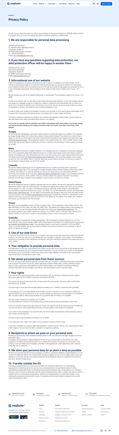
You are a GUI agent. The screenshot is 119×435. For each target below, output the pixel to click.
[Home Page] (14, 3)
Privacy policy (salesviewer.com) (18, 192)
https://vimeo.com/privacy (65, 209)
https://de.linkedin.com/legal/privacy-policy (51, 174)
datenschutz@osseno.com (21, 76)
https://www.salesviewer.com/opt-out (39, 194)
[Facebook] (106, 431)
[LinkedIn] (102, 431)
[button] (42, 3)
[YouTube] (110, 431)
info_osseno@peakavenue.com (23, 55)
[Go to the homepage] (16, 405)
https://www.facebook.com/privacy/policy (41, 157)
